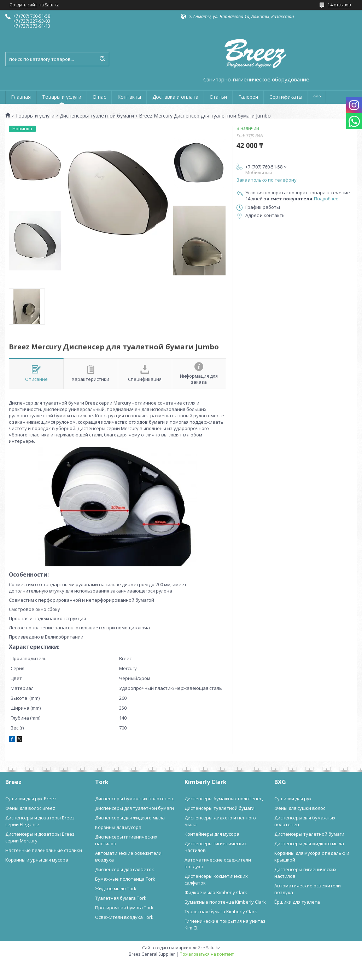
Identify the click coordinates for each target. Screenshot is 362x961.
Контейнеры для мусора (212, 834)
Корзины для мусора (118, 827)
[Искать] (102, 59)
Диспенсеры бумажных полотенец (134, 798)
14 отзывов (339, 5)
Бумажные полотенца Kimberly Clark (225, 902)
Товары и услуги (61, 96)
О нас (99, 96)
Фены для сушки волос (299, 808)
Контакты (129, 96)
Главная (21, 96)
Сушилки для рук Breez (31, 798)
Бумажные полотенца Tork (125, 879)
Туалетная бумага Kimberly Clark (221, 911)
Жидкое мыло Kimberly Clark (216, 892)
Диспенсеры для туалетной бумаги (134, 808)
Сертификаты (285, 96)
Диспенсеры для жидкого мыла (130, 817)
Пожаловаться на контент (207, 954)
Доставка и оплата (175, 96)
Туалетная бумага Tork (120, 898)
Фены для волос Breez (30, 808)
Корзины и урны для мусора (36, 860)
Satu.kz (213, 948)
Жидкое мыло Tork (115, 888)
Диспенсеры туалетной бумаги (97, 116)
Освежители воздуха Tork (124, 917)
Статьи (218, 96)
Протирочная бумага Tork (124, 907)
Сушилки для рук (293, 798)
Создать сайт (23, 4)
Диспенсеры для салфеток (124, 869)
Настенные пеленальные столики (43, 850)
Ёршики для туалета (297, 902)
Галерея (248, 96)
